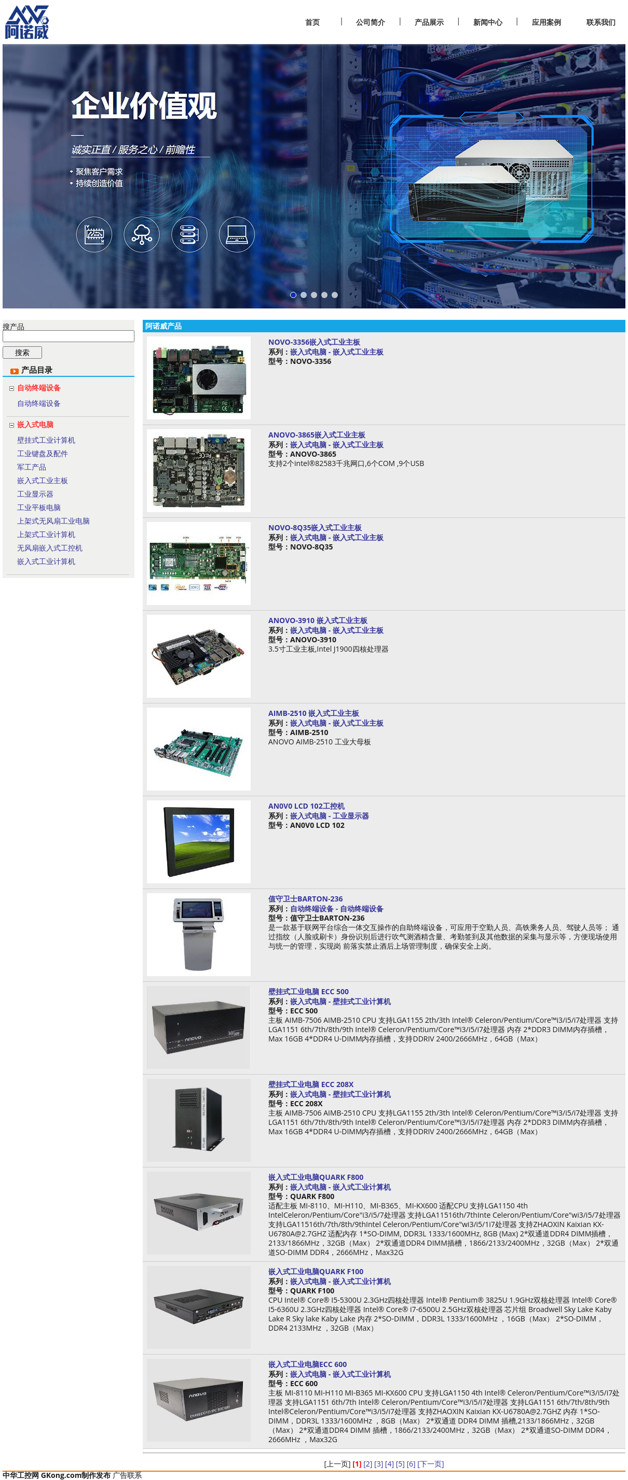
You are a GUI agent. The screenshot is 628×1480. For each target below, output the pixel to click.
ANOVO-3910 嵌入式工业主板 (317, 620)
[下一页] (430, 1464)
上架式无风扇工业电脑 (53, 521)
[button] (293, 295)
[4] (389, 1464)
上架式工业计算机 (46, 534)
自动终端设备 (39, 387)
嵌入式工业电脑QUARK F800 (315, 1177)
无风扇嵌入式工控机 (50, 548)
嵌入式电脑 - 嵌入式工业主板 (337, 352)
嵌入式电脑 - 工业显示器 (329, 816)
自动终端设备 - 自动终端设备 (337, 908)
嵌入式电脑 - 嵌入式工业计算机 (340, 1187)
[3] (378, 1464)
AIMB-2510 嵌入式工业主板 (313, 713)
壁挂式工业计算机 (46, 440)
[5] (400, 1464)
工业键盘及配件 (42, 453)
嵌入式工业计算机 (46, 561)
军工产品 (31, 467)
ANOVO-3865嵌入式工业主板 (316, 435)
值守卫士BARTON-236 (305, 899)
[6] (410, 1464)
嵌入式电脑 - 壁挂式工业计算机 (340, 1001)
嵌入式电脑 (35, 424)
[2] (367, 1464)
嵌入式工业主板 (42, 480)
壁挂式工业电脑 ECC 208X (310, 1084)
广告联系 (127, 1475)
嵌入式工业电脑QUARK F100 (315, 1271)
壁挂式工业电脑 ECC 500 (308, 991)
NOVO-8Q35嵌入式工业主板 (315, 527)
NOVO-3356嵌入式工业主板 (314, 342)
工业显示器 (35, 494)
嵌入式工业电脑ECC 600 (307, 1364)
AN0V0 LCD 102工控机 (306, 806)
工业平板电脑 (39, 507)
